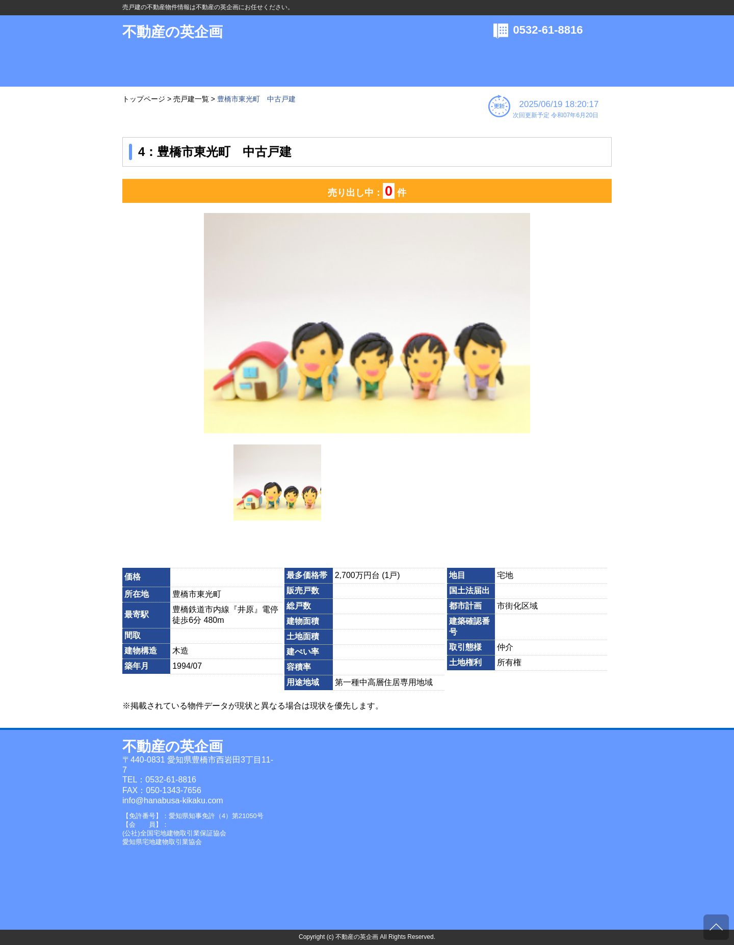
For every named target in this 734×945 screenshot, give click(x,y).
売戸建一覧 (191, 99)
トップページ (143, 99)
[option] (367, 323)
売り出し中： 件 (367, 191)
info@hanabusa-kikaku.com (172, 800)
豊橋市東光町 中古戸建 (256, 99)
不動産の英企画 (172, 32)
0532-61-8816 (548, 29)
